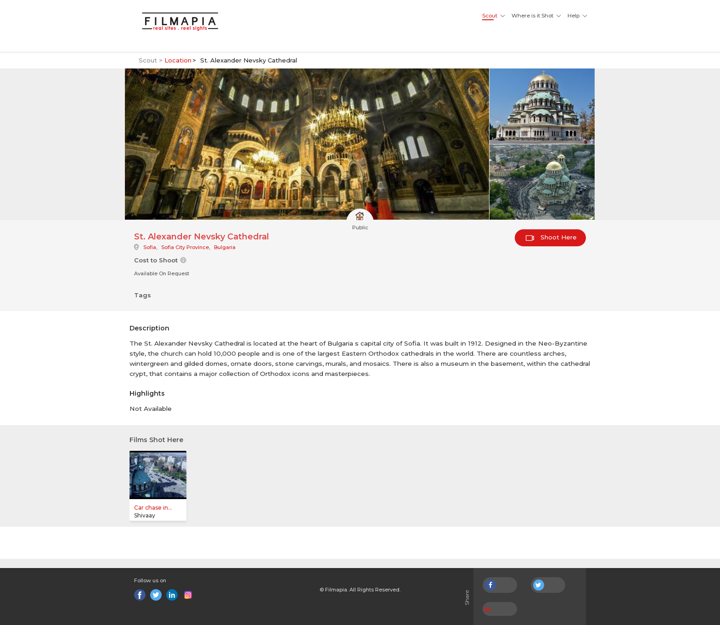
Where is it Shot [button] (532, 15)
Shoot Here (551, 237)
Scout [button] (489, 15)
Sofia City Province (185, 247)
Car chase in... (153, 507)
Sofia (149, 247)
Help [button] (573, 15)
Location (177, 60)
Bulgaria (225, 247)
